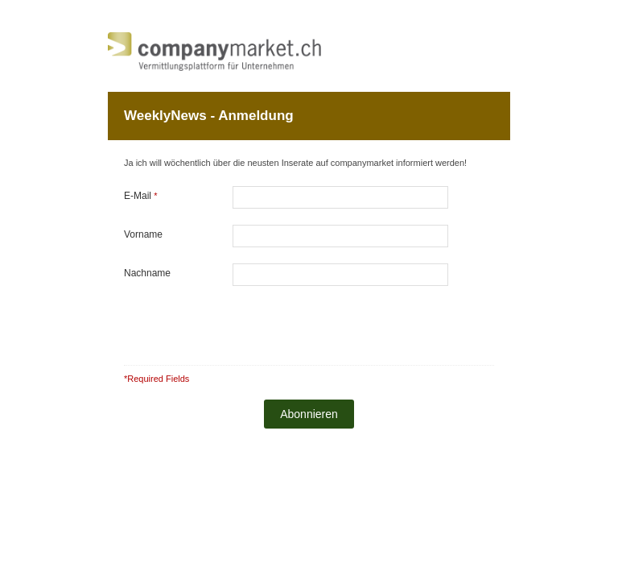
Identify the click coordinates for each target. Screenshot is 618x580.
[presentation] (342, 322)
